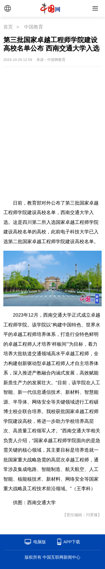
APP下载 (71, 542)
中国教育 (33, 27)
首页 (8, 27)
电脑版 (39, 542)
